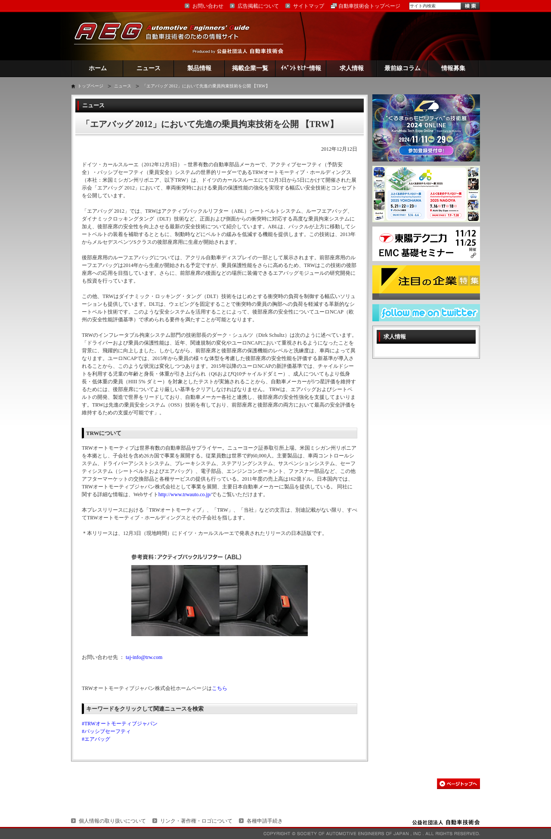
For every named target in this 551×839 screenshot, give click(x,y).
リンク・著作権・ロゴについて (196, 821)
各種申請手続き (265, 821)
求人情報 (352, 68)
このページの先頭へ (458, 783)
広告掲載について (258, 6)
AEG (167, 36)
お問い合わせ (207, 6)
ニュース (148, 68)
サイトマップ (308, 6)
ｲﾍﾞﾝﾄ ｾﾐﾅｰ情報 (301, 68)
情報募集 (453, 68)
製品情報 (199, 68)
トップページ (90, 86)
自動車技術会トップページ (369, 6)
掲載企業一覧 (250, 68)
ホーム (98, 68)
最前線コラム (402, 68)
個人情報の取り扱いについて (112, 821)
